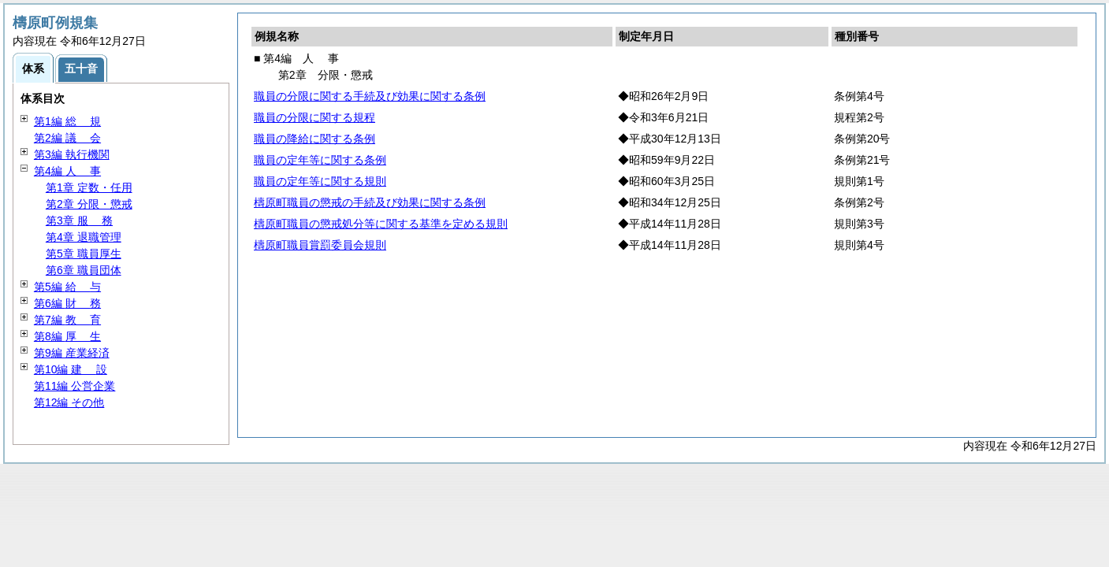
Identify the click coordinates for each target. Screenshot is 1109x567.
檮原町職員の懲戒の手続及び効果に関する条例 (370, 202)
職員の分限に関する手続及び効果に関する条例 (370, 96)
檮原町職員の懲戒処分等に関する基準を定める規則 (381, 223)
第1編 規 (67, 121)
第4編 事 (67, 171)
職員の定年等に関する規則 (320, 181)
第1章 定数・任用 (89, 187)
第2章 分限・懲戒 (89, 204)
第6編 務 (67, 303)
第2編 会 (67, 138)
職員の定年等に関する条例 (320, 160)
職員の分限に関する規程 (314, 117)
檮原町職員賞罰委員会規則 (320, 245)
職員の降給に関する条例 (314, 138)
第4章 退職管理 (83, 237)
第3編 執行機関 (72, 154)
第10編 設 (70, 369)
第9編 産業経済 (72, 352)
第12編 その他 (69, 402)
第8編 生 (67, 336)
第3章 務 (79, 220)
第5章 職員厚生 (83, 253)
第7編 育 (67, 319)
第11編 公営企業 (74, 386)
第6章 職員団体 (83, 270)
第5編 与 (67, 286)
